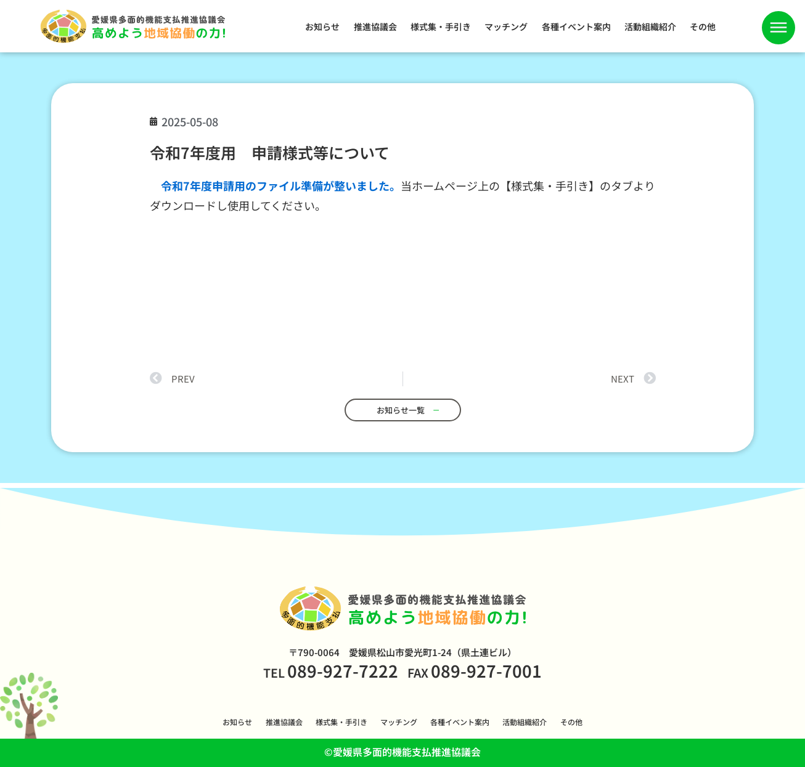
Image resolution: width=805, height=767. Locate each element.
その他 (703, 26)
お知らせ (322, 26)
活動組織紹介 (650, 26)
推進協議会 (375, 26)
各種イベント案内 (576, 26)
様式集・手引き (441, 26)
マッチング (506, 26)
